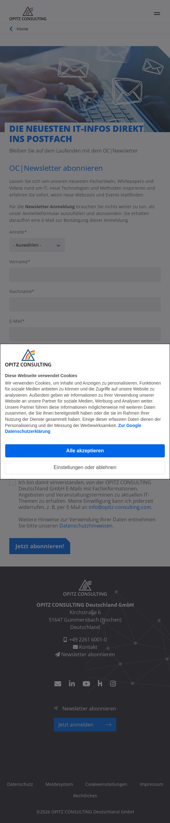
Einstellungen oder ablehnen (85, 467)
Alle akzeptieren (85, 450)
